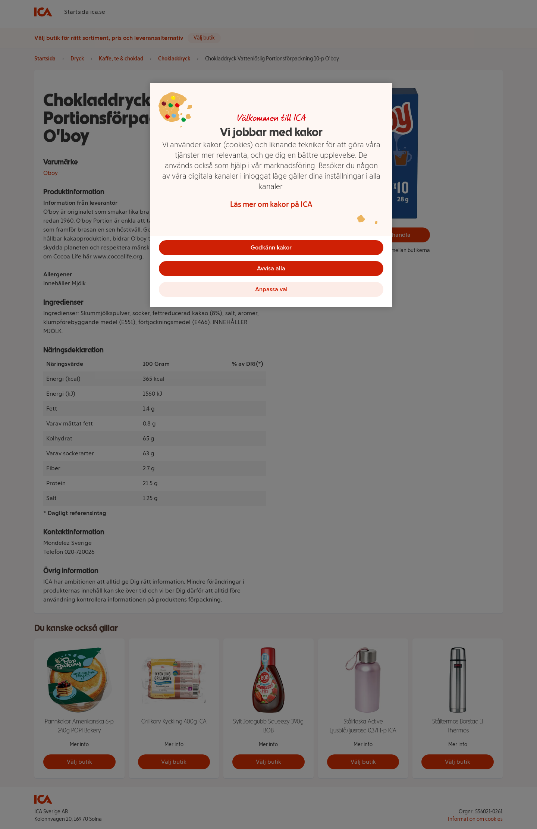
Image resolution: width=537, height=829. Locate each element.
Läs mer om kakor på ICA (271, 204)
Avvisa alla (271, 268)
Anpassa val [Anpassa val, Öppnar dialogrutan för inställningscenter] (271, 289)
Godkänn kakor (271, 247)
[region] (271, 195)
